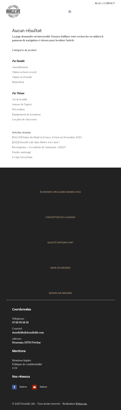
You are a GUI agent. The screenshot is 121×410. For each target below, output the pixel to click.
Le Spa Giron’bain (22, 157)
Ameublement (20, 67)
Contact (109, 3)
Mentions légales (21, 360)
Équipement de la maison (26, 114)
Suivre (23, 386)
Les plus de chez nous (24, 119)
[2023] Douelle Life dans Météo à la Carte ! (35, 142)
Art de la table (19, 99)
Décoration (18, 109)
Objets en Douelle (22, 77)
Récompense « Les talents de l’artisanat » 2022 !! (39, 147)
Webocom (81, 403)
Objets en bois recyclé (24, 72)
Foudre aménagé (21, 152)
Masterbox (18, 82)
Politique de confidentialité (27, 364)
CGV (14, 368)
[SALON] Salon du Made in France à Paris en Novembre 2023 (47, 137)
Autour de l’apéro (22, 104)
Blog (98, 3)
